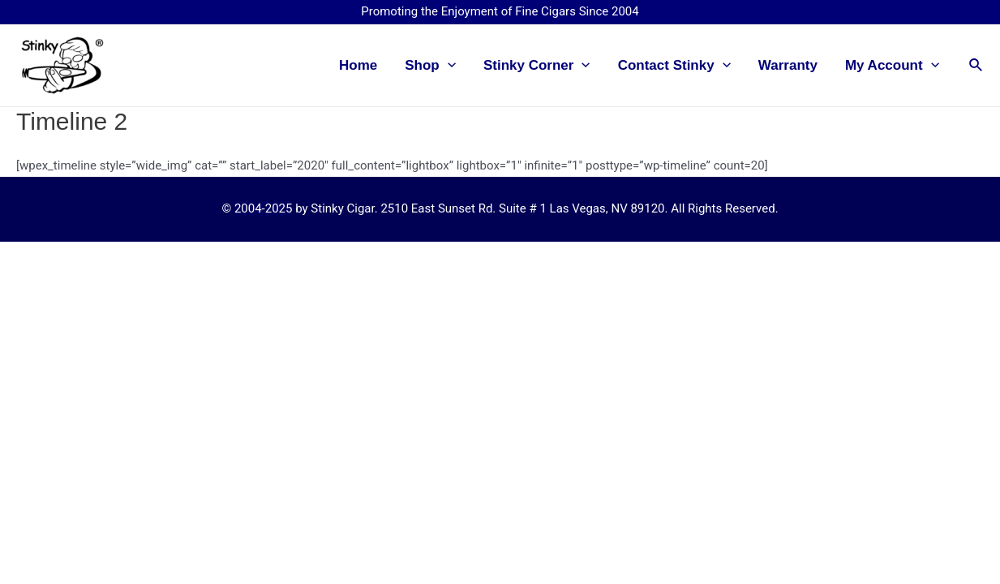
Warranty (788, 65)
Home (358, 65)
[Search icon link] (976, 65)
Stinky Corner (536, 65)
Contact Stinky (674, 65)
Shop (430, 65)
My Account (892, 65)
